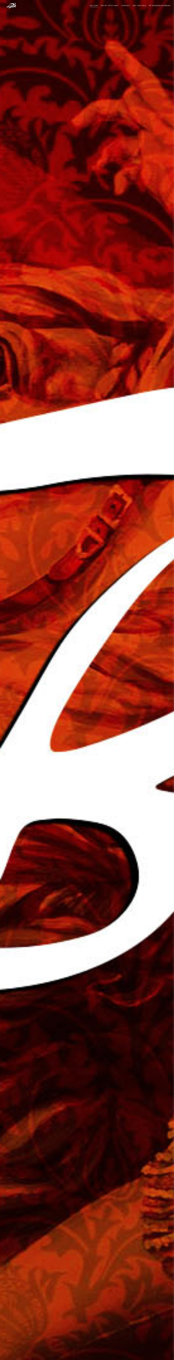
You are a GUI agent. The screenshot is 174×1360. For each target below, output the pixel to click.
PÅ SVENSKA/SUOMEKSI (160, 5)
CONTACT (125, 5)
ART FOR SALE (139, 5)
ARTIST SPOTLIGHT (110, 5)
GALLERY (94, 5)
